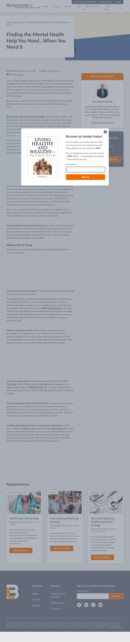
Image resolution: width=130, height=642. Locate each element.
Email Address (71, 164)
